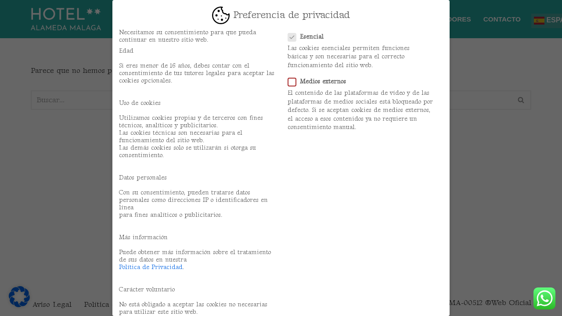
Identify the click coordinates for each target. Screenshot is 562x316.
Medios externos (320, 81)
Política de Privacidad (151, 267)
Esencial (308, 36)
